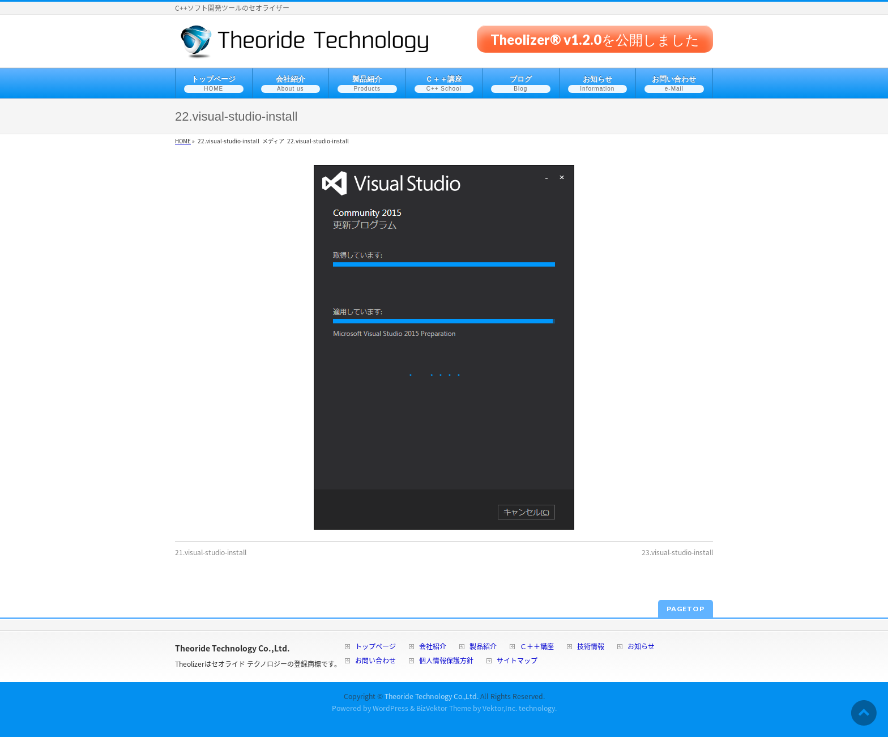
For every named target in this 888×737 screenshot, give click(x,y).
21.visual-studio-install (210, 552)
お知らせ (641, 647)
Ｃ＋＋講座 (537, 647)
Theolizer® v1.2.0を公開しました (594, 39)
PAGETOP (686, 608)
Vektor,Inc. (500, 708)
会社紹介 (432, 647)
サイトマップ (517, 661)
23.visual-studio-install (677, 552)
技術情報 (590, 647)
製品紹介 (483, 647)
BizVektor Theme (443, 708)
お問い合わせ (375, 661)
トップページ (375, 647)
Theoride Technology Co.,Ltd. (432, 696)
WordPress (390, 708)
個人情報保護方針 (446, 661)
